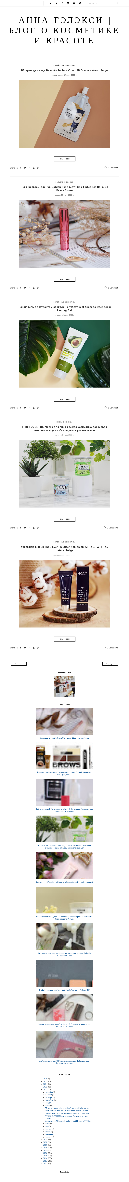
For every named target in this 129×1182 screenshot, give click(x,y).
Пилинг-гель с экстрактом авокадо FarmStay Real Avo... (67, 1113)
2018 (45, 1147)
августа (48, 1102)
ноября (48, 1094)
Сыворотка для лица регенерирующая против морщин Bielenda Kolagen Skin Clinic (64, 954)
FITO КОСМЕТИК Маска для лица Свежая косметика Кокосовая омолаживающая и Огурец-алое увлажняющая (64, 428)
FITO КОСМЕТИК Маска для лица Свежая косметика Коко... (66, 1117)
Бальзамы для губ (64, 182)
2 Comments (112, 527)
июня (47, 1123)
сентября (49, 1100)
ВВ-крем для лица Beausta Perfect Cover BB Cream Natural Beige (64, 70)
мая (47, 1126)
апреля (48, 1129)
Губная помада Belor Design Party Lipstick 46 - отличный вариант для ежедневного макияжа (64, 810)
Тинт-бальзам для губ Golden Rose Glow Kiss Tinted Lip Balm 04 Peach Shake (64, 188)
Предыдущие (110, 664)
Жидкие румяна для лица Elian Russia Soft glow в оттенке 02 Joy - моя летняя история (64, 1025)
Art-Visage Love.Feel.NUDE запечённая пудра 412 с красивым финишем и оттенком (64, 1062)
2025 (45, 1081)
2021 (45, 1139)
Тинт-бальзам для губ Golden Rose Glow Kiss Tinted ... (67, 1110)
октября (49, 1097)
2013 (45, 1161)
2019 (45, 1145)
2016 (45, 1153)
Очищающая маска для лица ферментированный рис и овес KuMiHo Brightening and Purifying (64, 917)
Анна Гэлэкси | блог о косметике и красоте (64, 31)
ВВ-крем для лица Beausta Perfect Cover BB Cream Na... (68, 1108)
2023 (45, 1086)
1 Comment (113, 167)
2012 (45, 1163)
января (48, 1137)
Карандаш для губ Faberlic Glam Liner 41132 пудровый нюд (64, 738)
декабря (49, 1092)
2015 (45, 1155)
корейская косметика (65, 65)
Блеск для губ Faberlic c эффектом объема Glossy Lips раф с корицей (64, 882)
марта (48, 1131)
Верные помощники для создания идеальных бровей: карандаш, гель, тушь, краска (64, 773)
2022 (45, 1089)
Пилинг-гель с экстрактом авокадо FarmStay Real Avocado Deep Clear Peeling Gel (64, 308)
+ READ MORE (64, 159)
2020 (45, 1142)
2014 (45, 1158)
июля (47, 1105)
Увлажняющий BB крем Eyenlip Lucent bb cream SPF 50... (68, 1121)
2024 (45, 1084)
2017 (45, 1150)
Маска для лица (65, 422)
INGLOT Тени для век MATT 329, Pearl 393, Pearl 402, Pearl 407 (64, 990)
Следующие (18, 664)
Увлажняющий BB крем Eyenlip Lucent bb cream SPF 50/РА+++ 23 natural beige (64, 548)
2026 (45, 1078)
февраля (49, 1134)
